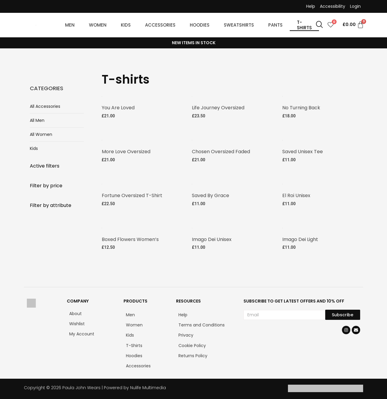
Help (310, 6)
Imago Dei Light (300, 238)
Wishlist (77, 323)
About (75, 312)
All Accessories (45, 106)
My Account (81, 333)
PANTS (275, 25)
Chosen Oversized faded (221, 151)
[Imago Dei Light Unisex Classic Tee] (282, 226)
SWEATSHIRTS (239, 25)
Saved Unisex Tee (302, 151)
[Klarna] (344, 390)
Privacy (185, 334)
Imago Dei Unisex (212, 238)
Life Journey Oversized (218, 107)
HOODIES (199, 25)
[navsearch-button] (320, 25)
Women (134, 324)
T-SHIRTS (304, 25)
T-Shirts (134, 344)
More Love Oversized (126, 151)
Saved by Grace (210, 194)
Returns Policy (192, 354)
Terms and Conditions (201, 324)
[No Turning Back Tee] (282, 96)
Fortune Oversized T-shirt (132, 194)
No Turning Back (301, 107)
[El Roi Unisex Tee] (282, 183)
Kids (34, 148)
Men (130, 314)
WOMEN (98, 25)
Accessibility (332, 6)
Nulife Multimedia (148, 387)
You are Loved (118, 107)
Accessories (138, 365)
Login (355, 6)
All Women (41, 134)
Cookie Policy (192, 344)
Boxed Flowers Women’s (130, 238)
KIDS (126, 25)
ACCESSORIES (160, 25)
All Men (37, 120)
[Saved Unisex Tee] (282, 139)
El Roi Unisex (296, 194)
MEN (70, 25)
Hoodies (134, 354)
